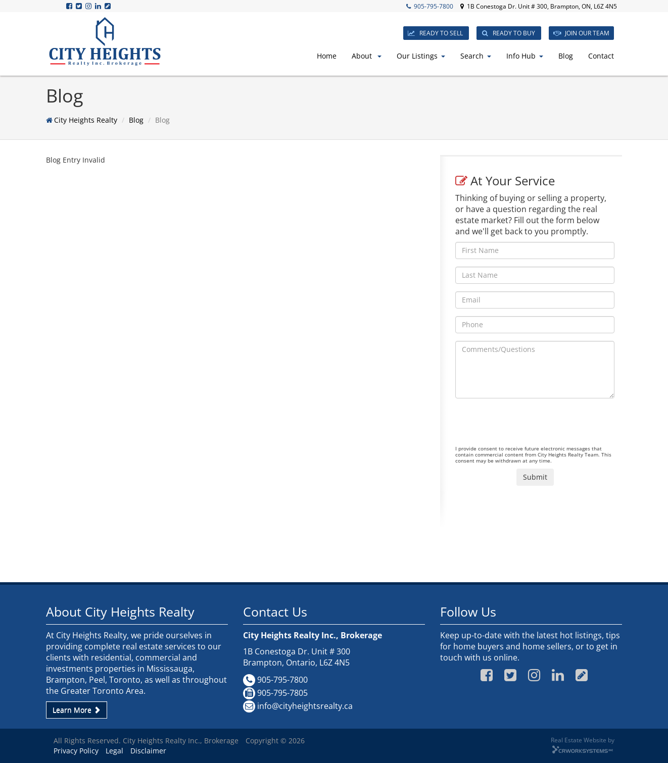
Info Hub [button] (524, 56)
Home (327, 56)
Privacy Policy (76, 750)
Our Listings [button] (421, 56)
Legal (114, 750)
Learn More (77, 710)
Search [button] (475, 56)
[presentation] (532, 425)
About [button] (366, 56)
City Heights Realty (85, 120)
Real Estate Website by (582, 740)
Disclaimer (148, 750)
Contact (601, 56)
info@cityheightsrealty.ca (305, 705)
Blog (565, 56)
